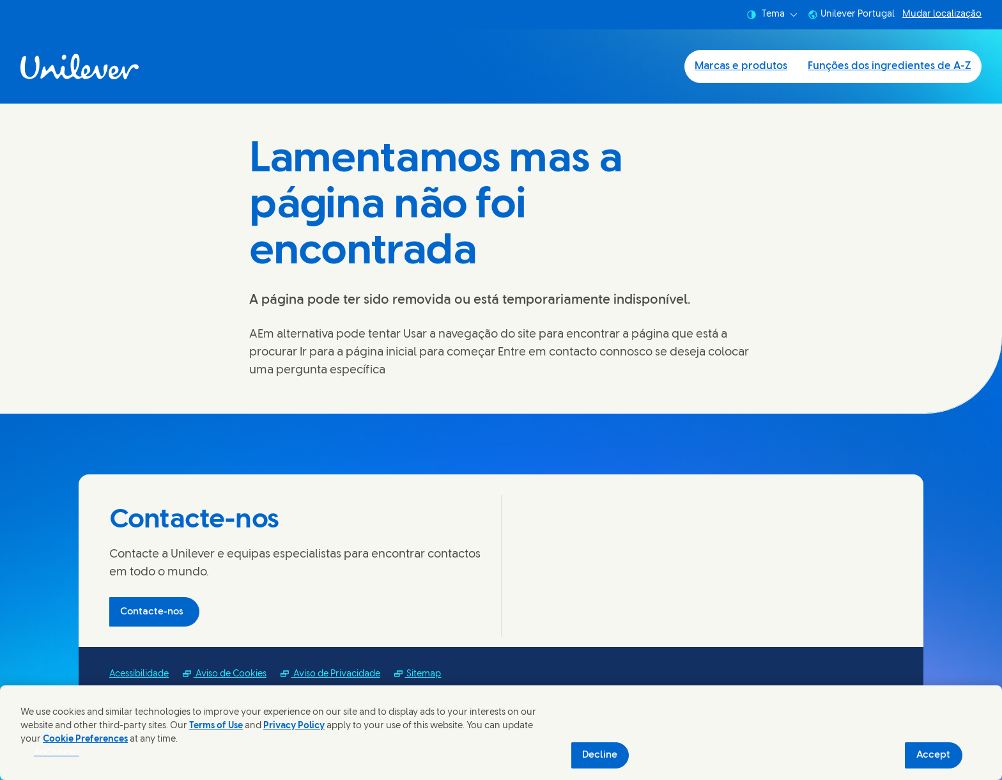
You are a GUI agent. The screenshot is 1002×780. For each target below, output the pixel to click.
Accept (933, 755)
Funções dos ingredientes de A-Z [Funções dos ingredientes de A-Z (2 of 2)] (889, 66)
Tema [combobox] (772, 15)
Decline (599, 755)
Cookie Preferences (85, 739)
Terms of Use (216, 726)
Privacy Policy (294, 726)
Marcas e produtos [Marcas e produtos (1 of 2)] (741, 66)
